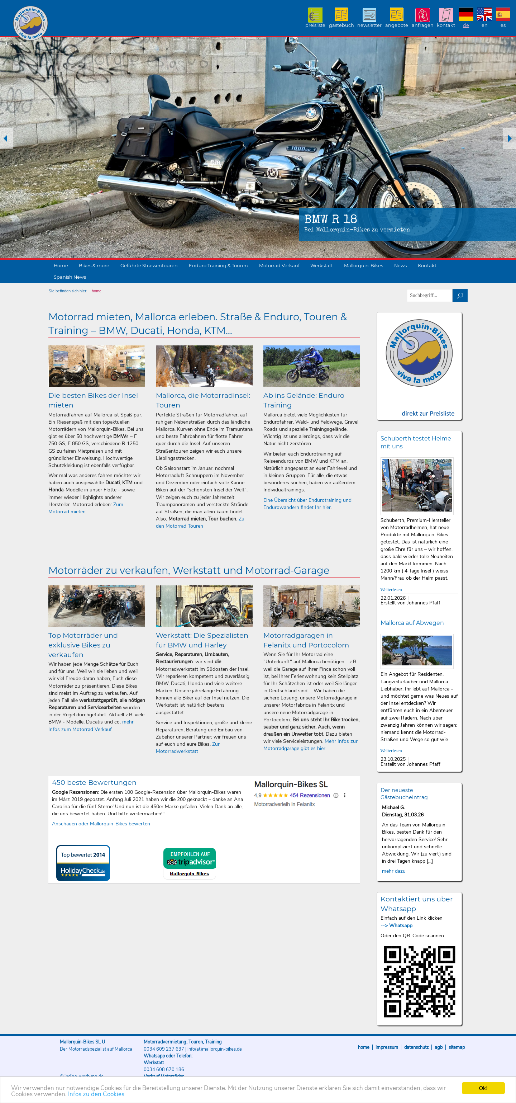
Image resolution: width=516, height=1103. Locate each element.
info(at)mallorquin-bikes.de (214, 1049)
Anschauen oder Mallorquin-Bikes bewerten (101, 823)
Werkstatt (321, 265)
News (400, 265)
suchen (460, 295)
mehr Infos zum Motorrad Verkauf (91, 725)
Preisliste (315, 25)
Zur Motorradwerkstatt (188, 748)
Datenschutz (416, 1047)
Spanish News (70, 277)
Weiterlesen (391, 589)
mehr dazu (394, 871)
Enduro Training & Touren (218, 265)
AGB (439, 1047)
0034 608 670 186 (164, 1069)
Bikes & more (94, 265)
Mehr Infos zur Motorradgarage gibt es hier (310, 745)
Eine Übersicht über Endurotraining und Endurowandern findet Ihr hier (307, 504)
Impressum (387, 1047)
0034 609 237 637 (164, 1049)
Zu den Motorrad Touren (200, 522)
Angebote (396, 25)
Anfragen (423, 25)
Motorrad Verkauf (279, 265)
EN (485, 25)
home (96, 291)
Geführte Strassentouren (149, 265)
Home (61, 265)
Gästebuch (341, 25)
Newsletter (369, 25)
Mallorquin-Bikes (73, 24)
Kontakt (446, 25)
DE (466, 25)
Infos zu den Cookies (96, 1095)
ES (503, 25)
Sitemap (457, 1047)
